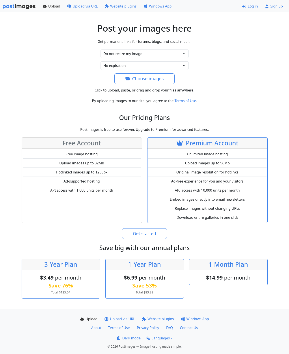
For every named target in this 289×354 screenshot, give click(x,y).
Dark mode (129, 338)
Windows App (158, 6)
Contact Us (189, 327)
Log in (250, 6)
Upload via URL (82, 6)
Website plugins (120, 6)
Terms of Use (185, 100)
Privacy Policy (148, 327)
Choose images (144, 79)
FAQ (169, 327)
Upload (51, 6)
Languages (158, 338)
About (96, 327)
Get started (144, 233)
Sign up (274, 6)
